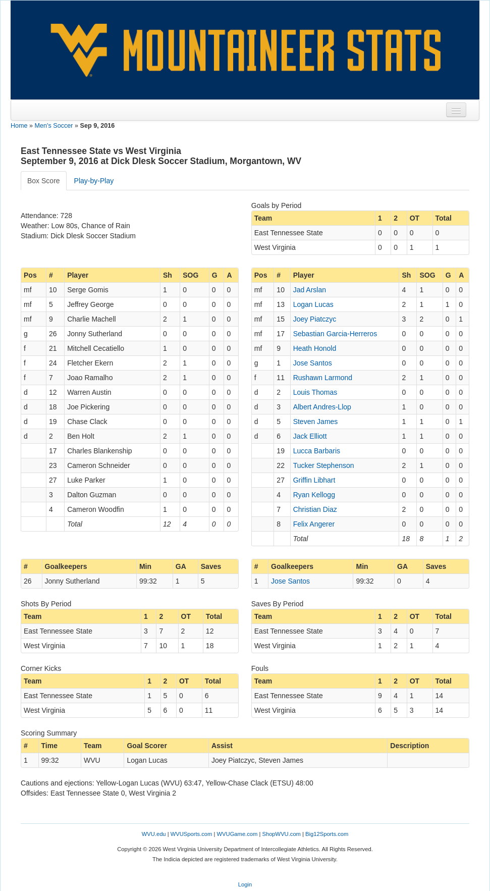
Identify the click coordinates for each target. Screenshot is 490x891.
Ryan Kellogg (314, 495)
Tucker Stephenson (323, 465)
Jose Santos (312, 363)
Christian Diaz (315, 509)
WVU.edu (154, 834)
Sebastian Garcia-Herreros (335, 334)
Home (19, 125)
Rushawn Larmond (323, 378)
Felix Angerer (314, 524)
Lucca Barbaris (316, 451)
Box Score (43, 181)
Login (245, 884)
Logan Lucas (313, 304)
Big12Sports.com (326, 834)
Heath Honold (315, 348)
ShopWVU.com (281, 834)
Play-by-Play (94, 181)
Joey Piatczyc (315, 319)
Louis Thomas (315, 392)
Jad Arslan (309, 290)
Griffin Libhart (314, 480)
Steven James (315, 421)
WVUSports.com (191, 834)
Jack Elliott (310, 436)
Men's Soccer (54, 125)
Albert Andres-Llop (322, 407)
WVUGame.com (237, 834)
